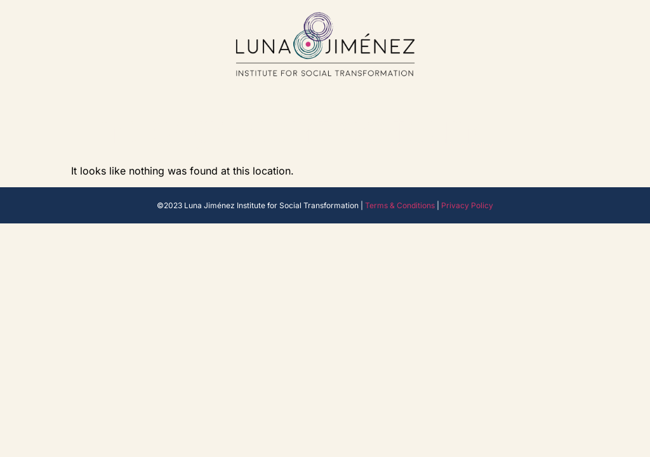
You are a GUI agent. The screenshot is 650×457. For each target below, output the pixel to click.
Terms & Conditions (400, 205)
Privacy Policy (467, 205)
